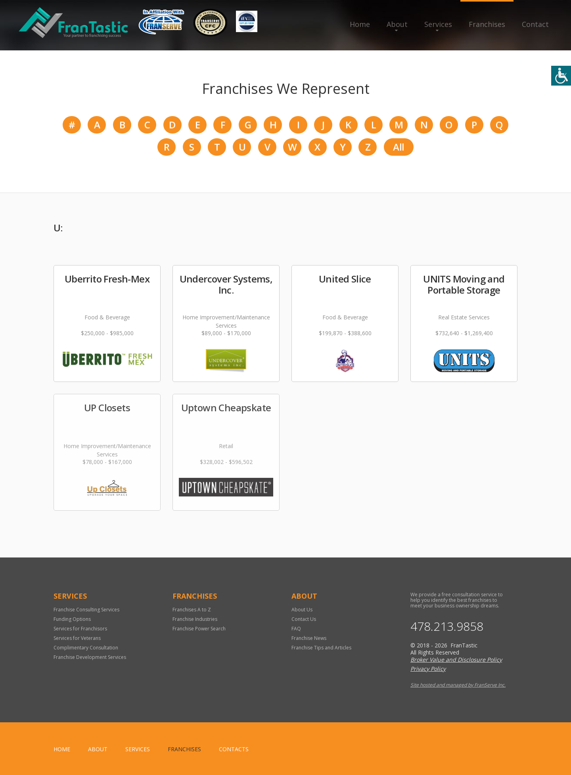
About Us (301, 609)
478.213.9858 (446, 626)
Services (438, 24)
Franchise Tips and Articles (321, 647)
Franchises (487, 24)
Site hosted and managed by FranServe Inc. (458, 684)
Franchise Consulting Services (86, 609)
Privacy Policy (428, 668)
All (398, 146)
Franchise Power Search (199, 628)
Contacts (234, 749)
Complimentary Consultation (86, 647)
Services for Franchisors (80, 628)
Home (360, 24)
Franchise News (308, 638)
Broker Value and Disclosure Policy (456, 659)
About (397, 24)
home (62, 749)
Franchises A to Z (191, 609)
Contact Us (303, 619)
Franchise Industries (194, 619)
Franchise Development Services (90, 657)
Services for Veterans (77, 638)
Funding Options (72, 619)
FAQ (296, 628)
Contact (535, 24)
